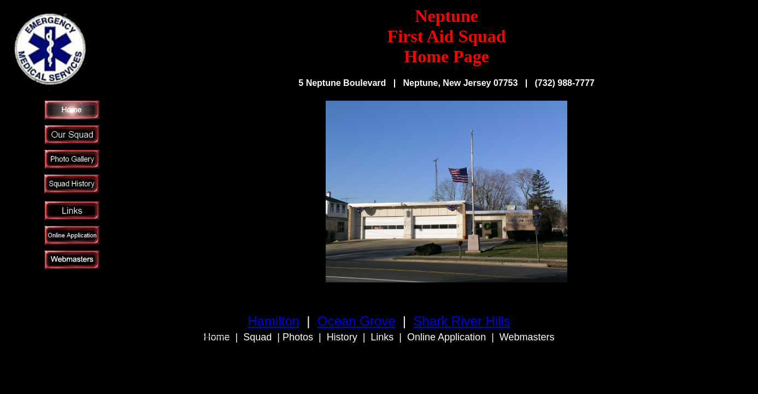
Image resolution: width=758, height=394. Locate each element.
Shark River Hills (461, 321)
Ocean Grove (357, 321)
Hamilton (273, 321)
